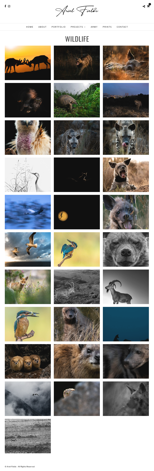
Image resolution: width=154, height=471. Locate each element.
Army (94, 27)
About (42, 27)
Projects (77, 27)
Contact (122, 27)
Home (29, 27)
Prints (107, 27)
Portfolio (59, 27)
